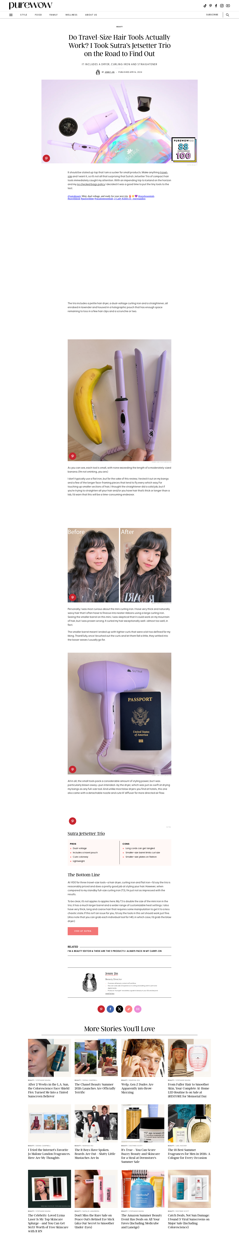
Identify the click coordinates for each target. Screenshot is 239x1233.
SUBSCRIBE (212, 15)
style (23, 15)
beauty (119, 27)
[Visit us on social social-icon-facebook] (216, 5)
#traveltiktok (74, 198)
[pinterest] (46, 158)
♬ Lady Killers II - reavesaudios (129, 198)
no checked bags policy (91, 184)
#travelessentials (146, 196)
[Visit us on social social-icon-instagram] (222, 6)
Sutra (168, 827)
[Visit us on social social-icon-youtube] (228, 6)
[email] (137, 1009)
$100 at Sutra (82, 931)
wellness (71, 15)
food (38, 15)
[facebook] (110, 1009)
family (54, 15)
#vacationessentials (104, 198)
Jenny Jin (110, 72)
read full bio (109, 993)
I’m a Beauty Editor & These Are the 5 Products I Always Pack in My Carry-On (115, 951)
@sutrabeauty (74, 196)
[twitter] (119, 1009)
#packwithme (87, 198)
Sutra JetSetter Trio (86, 833)
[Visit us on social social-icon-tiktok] (205, 5)
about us (91, 15)
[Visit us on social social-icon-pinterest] (210, 5)
